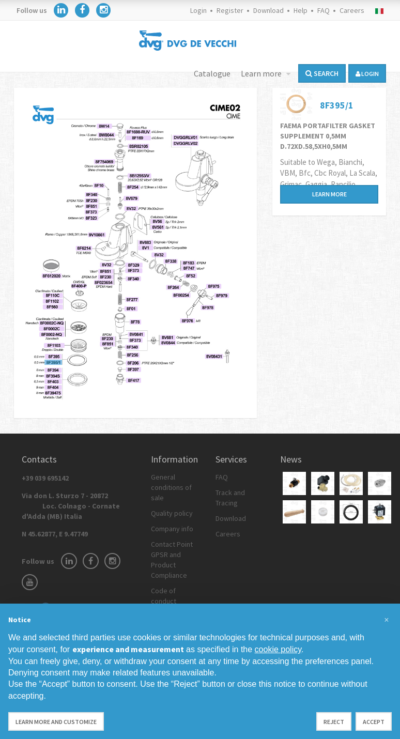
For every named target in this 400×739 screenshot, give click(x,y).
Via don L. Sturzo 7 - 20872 (71, 506)
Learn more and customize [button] (56, 722)
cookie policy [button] (278, 649)
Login (198, 10)
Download (268, 10)
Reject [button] (334, 722)
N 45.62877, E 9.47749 (55, 533)
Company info (172, 528)
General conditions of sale (171, 487)
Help (300, 10)
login (367, 74)
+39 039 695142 (45, 478)
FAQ (323, 10)
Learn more (262, 73)
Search (322, 73)
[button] (386, 620)
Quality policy (172, 513)
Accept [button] (373, 722)
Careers (352, 10)
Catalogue (212, 73)
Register (230, 10)
